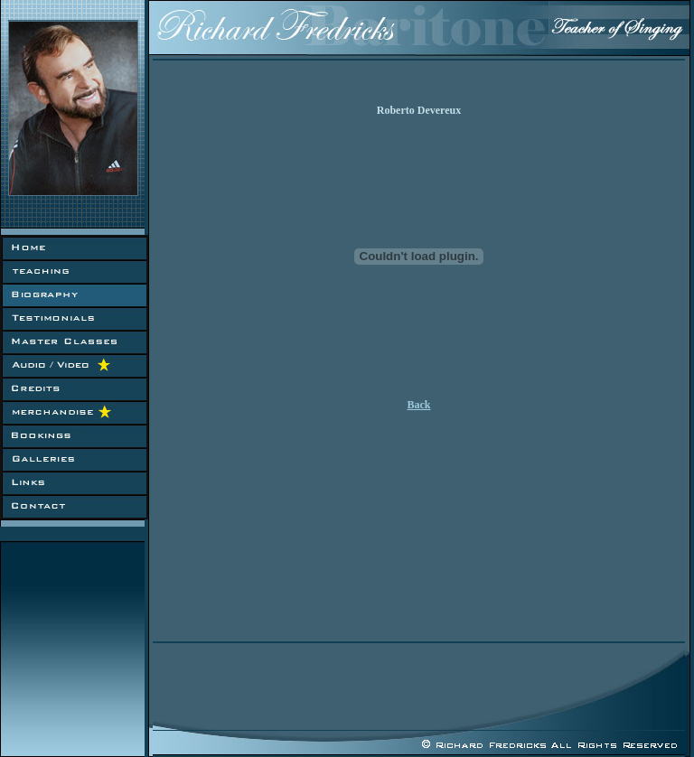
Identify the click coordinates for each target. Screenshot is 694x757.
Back (418, 404)
